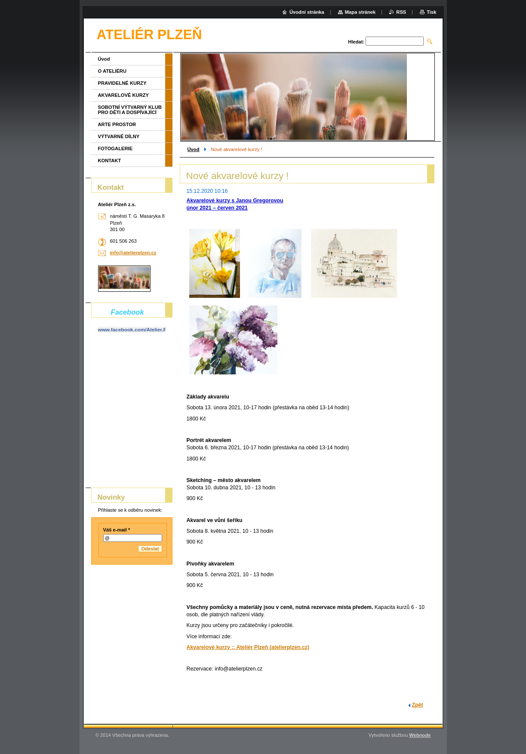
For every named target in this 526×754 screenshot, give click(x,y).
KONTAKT (109, 160)
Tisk (431, 12)
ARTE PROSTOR (117, 124)
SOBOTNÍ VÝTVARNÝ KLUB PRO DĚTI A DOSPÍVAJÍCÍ (130, 110)
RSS (401, 12)
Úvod (194, 149)
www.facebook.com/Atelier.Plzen (137, 330)
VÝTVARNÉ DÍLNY (119, 136)
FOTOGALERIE (115, 148)
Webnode (420, 735)
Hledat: (356, 41)
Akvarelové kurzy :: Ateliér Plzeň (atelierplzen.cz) (248, 647)
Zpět (417, 705)
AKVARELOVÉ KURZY (123, 95)
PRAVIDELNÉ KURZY (122, 83)
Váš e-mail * (116, 529)
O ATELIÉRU (112, 71)
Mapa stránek (360, 12)
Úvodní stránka (306, 12)
